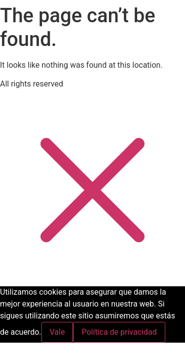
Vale (57, 332)
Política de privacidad (118, 332)
